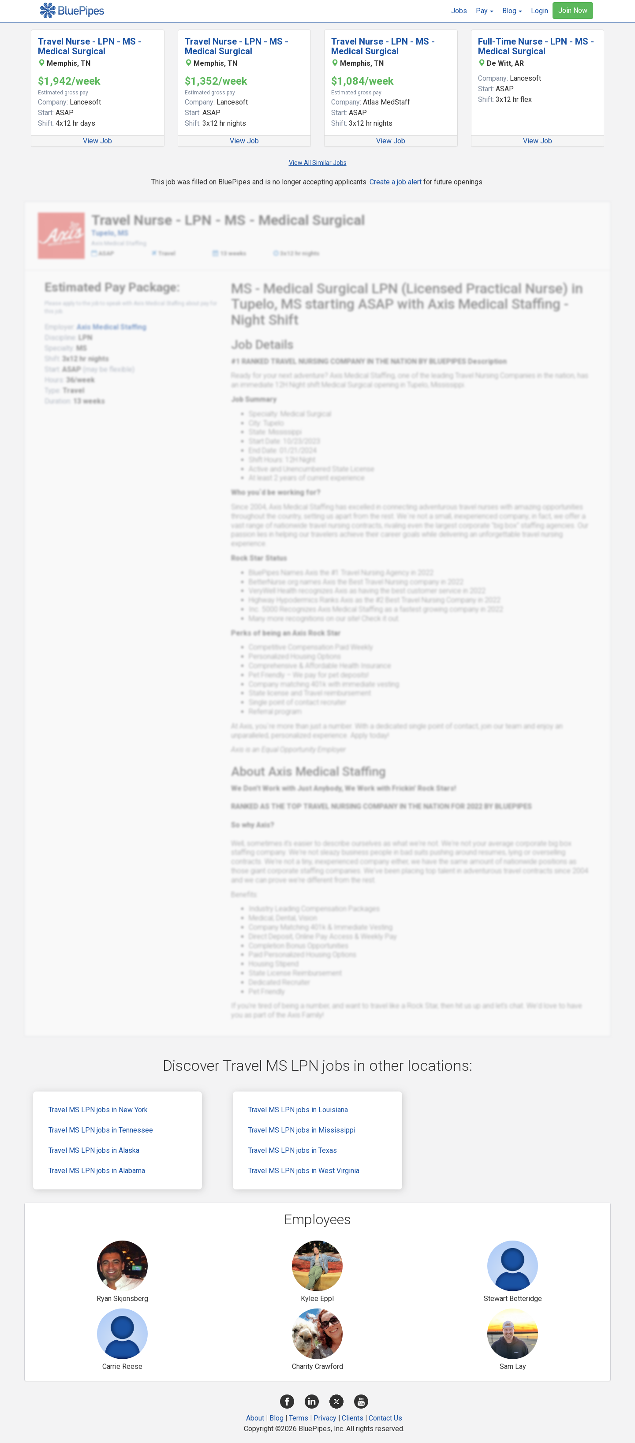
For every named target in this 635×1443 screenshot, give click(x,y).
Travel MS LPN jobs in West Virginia (303, 1170)
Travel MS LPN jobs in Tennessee (101, 1130)
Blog (276, 1418)
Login (539, 11)
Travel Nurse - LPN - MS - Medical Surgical (90, 46)
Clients (352, 1418)
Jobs (459, 11)
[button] (484, 11)
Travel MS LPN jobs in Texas (292, 1150)
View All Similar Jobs (318, 162)
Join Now (572, 10)
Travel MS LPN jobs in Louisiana (298, 1110)
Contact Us (385, 1418)
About (255, 1418)
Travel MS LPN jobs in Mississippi (301, 1130)
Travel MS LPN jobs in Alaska (94, 1150)
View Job (97, 141)
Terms (298, 1418)
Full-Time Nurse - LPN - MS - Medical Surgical (536, 46)
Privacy (325, 1418)
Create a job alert (396, 182)
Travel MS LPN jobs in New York (98, 1110)
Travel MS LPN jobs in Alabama (97, 1170)
